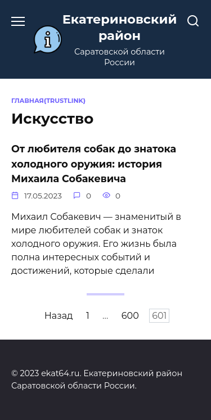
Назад (58, 315)
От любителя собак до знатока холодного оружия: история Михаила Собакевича (93, 163)
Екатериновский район (119, 27)
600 (130, 315)
